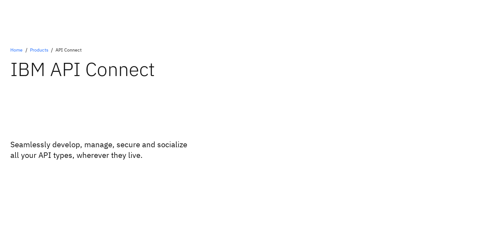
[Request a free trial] (28, 178)
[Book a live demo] (28, 173)
